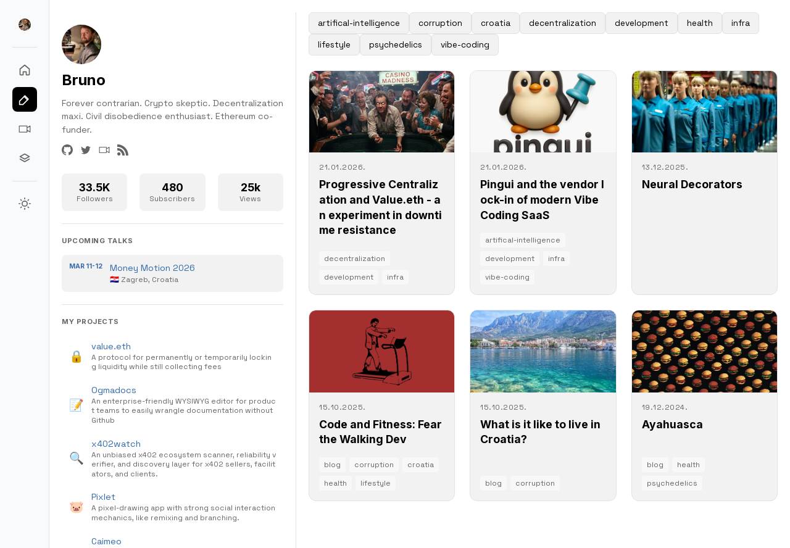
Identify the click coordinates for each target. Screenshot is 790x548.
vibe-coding (465, 44)
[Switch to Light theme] (24, 203)
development (641, 23)
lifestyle (334, 44)
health (700, 23)
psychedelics (395, 44)
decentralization (562, 23)
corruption (440, 23)
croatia (495, 23)
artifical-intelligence (359, 23)
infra (740, 23)
